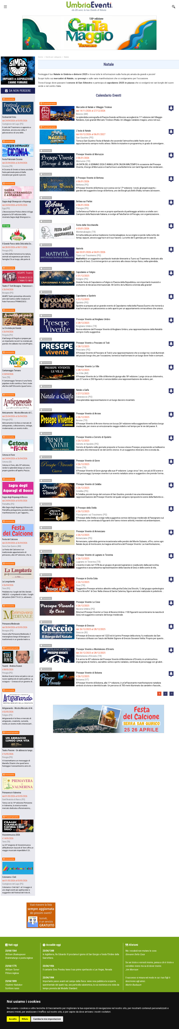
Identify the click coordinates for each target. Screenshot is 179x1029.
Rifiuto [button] (25, 1019)
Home (40, 57)
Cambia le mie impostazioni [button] (47, 1019)
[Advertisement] (108, 767)
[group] (89, 33)
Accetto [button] (13, 1019)
